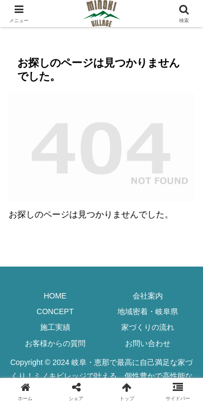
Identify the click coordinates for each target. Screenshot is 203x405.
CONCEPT (55, 311)
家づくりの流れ (147, 327)
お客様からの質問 (55, 343)
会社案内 (148, 295)
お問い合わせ (148, 343)
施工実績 (55, 327)
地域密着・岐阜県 (147, 311)
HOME (55, 295)
